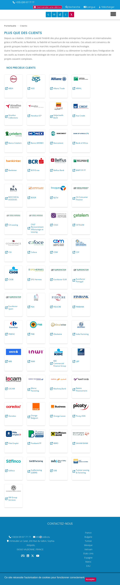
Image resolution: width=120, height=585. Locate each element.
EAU (88, 565)
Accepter (90, 579)
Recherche (74, 7)
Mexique (88, 545)
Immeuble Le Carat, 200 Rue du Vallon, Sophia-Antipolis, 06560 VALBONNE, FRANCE (32, 545)
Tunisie (88, 540)
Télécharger (106, 7)
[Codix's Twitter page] (33, 555)
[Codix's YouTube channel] (37, 555)
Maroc (88, 561)
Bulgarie (88, 536)
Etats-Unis (88, 553)
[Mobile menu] (113, 14)
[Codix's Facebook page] (23, 555)
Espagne (88, 557)
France (88, 532)
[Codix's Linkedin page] (28, 555)
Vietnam (88, 549)
